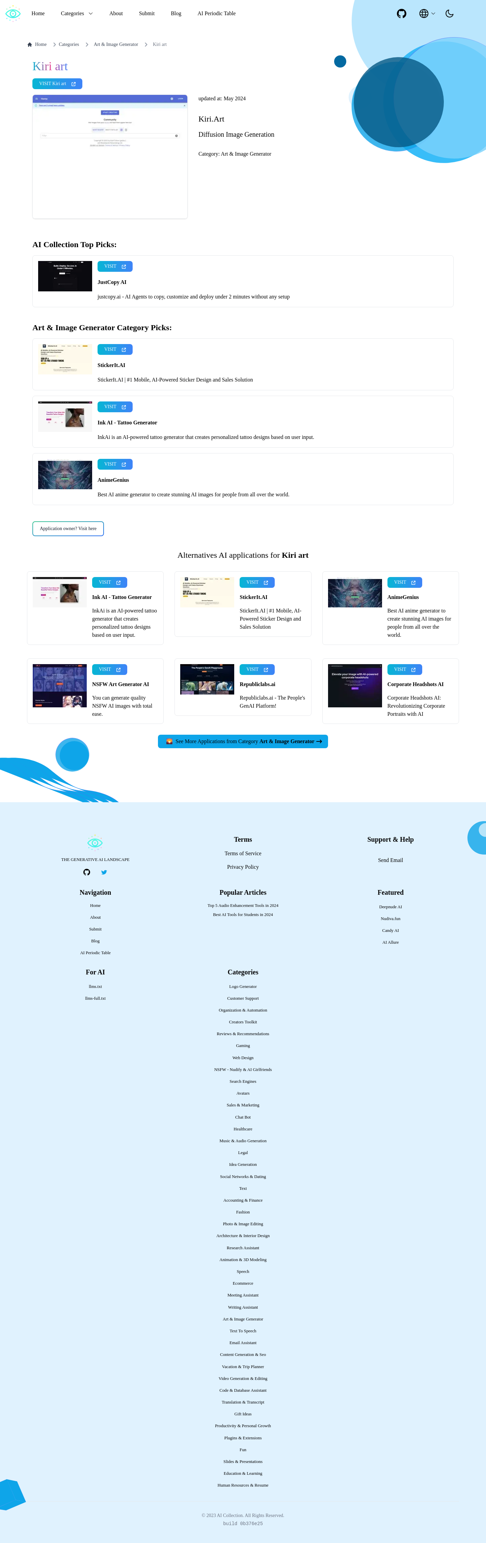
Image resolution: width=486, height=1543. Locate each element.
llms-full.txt (95, 998)
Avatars (243, 1093)
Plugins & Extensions (243, 1438)
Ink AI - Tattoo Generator (127, 422)
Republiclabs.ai (257, 684)
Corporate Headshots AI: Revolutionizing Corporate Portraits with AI (416, 706)
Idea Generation (243, 1164)
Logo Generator (242, 986)
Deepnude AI (390, 907)
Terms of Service (242, 853)
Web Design (243, 1057)
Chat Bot (243, 1117)
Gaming (243, 1045)
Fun (243, 1449)
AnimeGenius (113, 480)
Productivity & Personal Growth (243, 1425)
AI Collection (230, 1515)
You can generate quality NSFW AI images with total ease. (122, 706)
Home (38, 13)
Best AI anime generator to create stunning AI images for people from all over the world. (194, 494)
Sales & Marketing (243, 1105)
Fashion (243, 1212)
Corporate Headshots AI (415, 684)
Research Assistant (243, 1248)
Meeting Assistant (243, 1295)
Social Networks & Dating (243, 1176)
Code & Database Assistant (243, 1390)
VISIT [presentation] (115, 266)
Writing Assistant (243, 1307)
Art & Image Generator (116, 44)
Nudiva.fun (390, 918)
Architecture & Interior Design (243, 1235)
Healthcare (243, 1129)
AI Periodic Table (216, 13)
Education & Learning (243, 1473)
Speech (243, 1271)
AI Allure (390, 942)
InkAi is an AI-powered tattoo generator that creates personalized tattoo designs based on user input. (206, 437)
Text (243, 1188)
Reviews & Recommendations (243, 1033)
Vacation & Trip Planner (243, 1366)
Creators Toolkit (243, 1022)
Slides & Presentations (243, 1461)
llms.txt (95, 986)
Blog (176, 13)
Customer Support (243, 998)
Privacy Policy (243, 867)
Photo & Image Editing (243, 1224)
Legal (243, 1152)
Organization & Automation (243, 1010)
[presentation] (449, 13)
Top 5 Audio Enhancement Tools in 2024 (243, 905)
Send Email (390, 860)
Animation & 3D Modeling (243, 1259)
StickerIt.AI (111, 365)
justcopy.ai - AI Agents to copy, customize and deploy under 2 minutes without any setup (194, 296)
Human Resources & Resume (242, 1485)
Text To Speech (243, 1331)
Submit (147, 13)
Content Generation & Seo (243, 1354)
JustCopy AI (112, 282)
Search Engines (243, 1081)
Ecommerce (243, 1283)
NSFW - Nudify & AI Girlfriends (243, 1069)
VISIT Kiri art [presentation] (57, 83)
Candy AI (390, 930)
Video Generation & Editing (243, 1378)
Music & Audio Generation (243, 1141)
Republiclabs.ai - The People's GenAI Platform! (272, 702)
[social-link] (401, 13)
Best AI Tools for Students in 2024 (243, 914)
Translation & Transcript (243, 1402)
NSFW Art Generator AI (120, 684)
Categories (65, 45)
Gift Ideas (243, 1414)
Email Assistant (243, 1342)
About (116, 13)
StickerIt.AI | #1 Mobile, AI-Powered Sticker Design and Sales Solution (175, 380)
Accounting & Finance (243, 1200)
